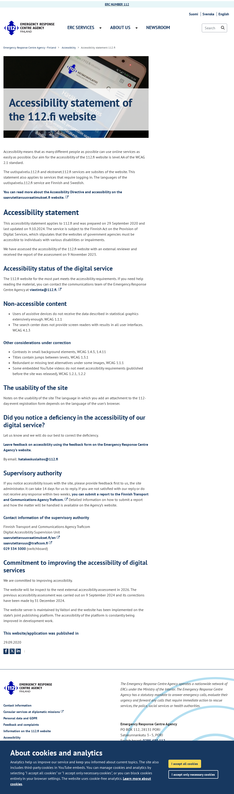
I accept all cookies (184, 763)
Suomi (194, 14)
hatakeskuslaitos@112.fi (38, 459)
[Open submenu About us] (136, 28)
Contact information (17, 705)
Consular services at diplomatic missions (33, 712)
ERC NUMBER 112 (117, 4)
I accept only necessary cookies (193, 774)
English (224, 14)
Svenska (209, 14)
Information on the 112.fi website (27, 731)
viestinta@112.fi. (45, 289)
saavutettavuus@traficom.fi (27, 543)
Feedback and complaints (21, 725)
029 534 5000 (14, 548)
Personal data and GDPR (20, 718)
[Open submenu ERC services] (100, 28)
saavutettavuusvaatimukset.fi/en (31, 537)
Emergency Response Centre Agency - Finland (29, 47)
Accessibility (68, 47)
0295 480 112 (154, 740)
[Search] (214, 28)
